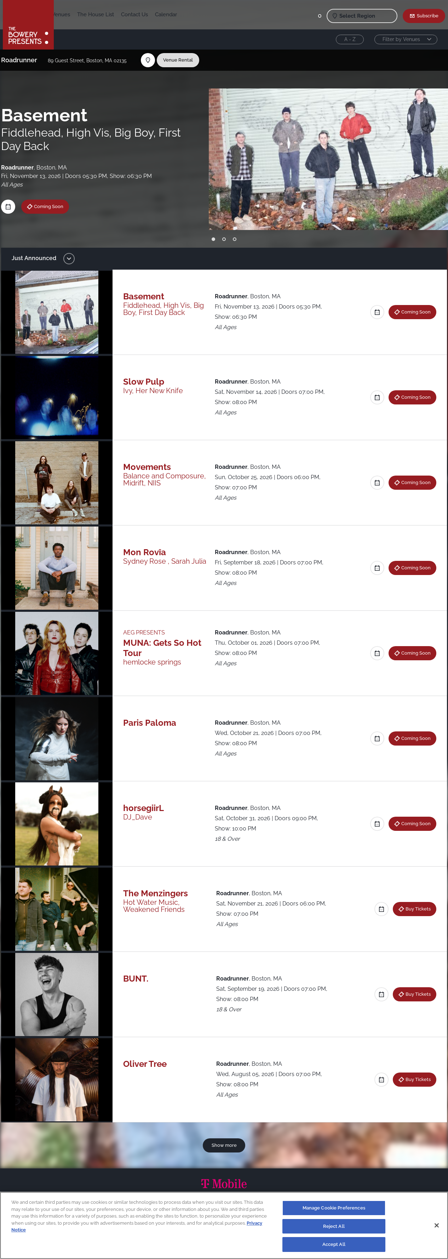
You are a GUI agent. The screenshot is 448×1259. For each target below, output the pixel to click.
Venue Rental (182, 60)
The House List (138, 14)
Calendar (209, 14)
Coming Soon (53, 206)
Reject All (334, 1226)
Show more (224, 1145)
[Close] (436, 1225)
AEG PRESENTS (146, 632)
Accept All (333, 1244)
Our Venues (99, 14)
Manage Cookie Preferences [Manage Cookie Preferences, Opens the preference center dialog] (334, 1208)
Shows (69, 14)
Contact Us (177, 14)
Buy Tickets (413, 909)
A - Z (350, 39)
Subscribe (427, 15)
